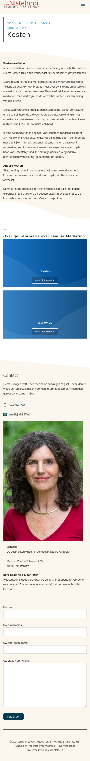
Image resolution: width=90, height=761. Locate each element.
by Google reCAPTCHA (50, 750)
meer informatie (45, 280)
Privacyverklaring (66, 745)
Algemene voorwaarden (42, 745)
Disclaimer (21, 745)
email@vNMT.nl (19, 414)
